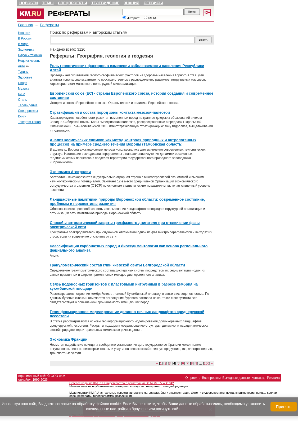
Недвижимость (29, 61)
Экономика (26, 49)
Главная (25, 25)
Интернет (131, 18)
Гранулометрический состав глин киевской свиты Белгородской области (117, 265)
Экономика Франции (68, 339)
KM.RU (150, 18)
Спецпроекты (72, 3)
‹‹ (157, 363)
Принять (283, 406)
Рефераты (69, 14)
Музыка (23, 88)
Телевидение (105, 3)
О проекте (192, 378)
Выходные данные (236, 378)
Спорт (22, 83)
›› (212, 363)
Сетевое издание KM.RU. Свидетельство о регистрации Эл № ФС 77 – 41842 (121, 383)
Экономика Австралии (70, 172)
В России (24, 38)
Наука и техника (30, 55)
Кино (21, 94)
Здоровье (25, 77)
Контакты (258, 378)
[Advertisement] (32, 207)
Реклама (273, 378)
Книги (22, 116)
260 (206, 363)
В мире (23, 44)
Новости (28, 3)
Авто (21, 66)
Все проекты (211, 378)
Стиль (22, 100)
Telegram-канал (29, 122)
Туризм (23, 72)
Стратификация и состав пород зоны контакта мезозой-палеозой (110, 112)
